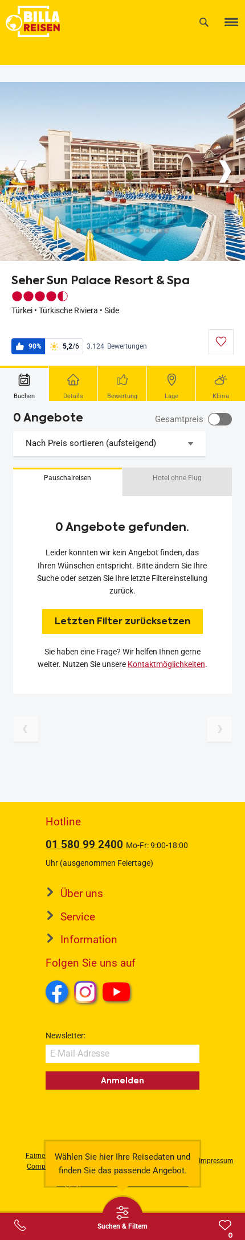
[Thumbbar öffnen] (122, 1217)
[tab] (24, 383)
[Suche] (204, 22)
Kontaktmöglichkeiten (166, 664)
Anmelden (122, 1080)
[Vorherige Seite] (25, 729)
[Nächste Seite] (219, 729)
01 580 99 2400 (84, 844)
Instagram (85, 991)
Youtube (118, 993)
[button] (67, 482)
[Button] (19, 171)
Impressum (216, 1161)
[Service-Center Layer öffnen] (19, 1225)
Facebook (57, 991)
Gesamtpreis (179, 419)
